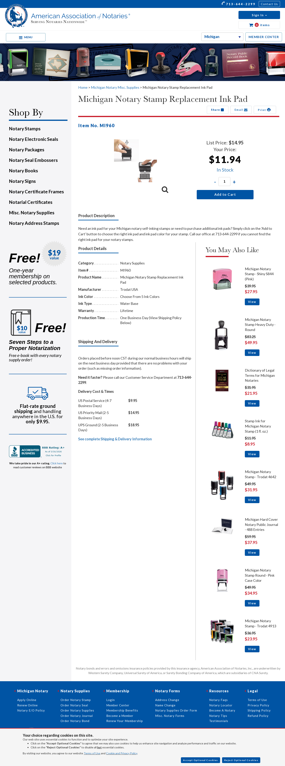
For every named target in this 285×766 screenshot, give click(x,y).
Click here (56, 463)
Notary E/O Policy (31, 710)
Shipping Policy (259, 710)
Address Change (167, 700)
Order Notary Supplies (77, 710)
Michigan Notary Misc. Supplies (115, 87)
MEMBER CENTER (264, 37)
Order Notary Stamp (76, 700)
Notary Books (23, 170)
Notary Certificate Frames (36, 191)
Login (110, 700)
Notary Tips (218, 715)
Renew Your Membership (124, 721)
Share (217, 109)
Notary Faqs (218, 700)
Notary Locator (221, 705)
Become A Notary (222, 710)
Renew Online (27, 705)
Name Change (165, 705)
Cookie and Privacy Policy (121, 753)
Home (83, 87)
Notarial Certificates (30, 202)
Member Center (117, 705)
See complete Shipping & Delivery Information (115, 439)
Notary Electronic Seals (33, 139)
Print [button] (265, 110)
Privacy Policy (258, 705)
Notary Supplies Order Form (176, 710)
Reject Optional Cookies (241, 760)
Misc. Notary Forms (169, 715)
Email (241, 109)
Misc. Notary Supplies (31, 212)
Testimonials (218, 721)
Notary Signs (22, 181)
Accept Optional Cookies (200, 760)
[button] (259, 15)
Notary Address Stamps (34, 223)
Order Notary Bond (75, 721)
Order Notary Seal (74, 705)
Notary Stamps (25, 128)
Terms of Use (92, 753)
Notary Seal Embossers (33, 160)
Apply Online (26, 700)
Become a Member (119, 715)
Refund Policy (258, 715)
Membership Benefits (122, 710)
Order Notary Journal (77, 715)
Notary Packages (26, 149)
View (252, 301)
